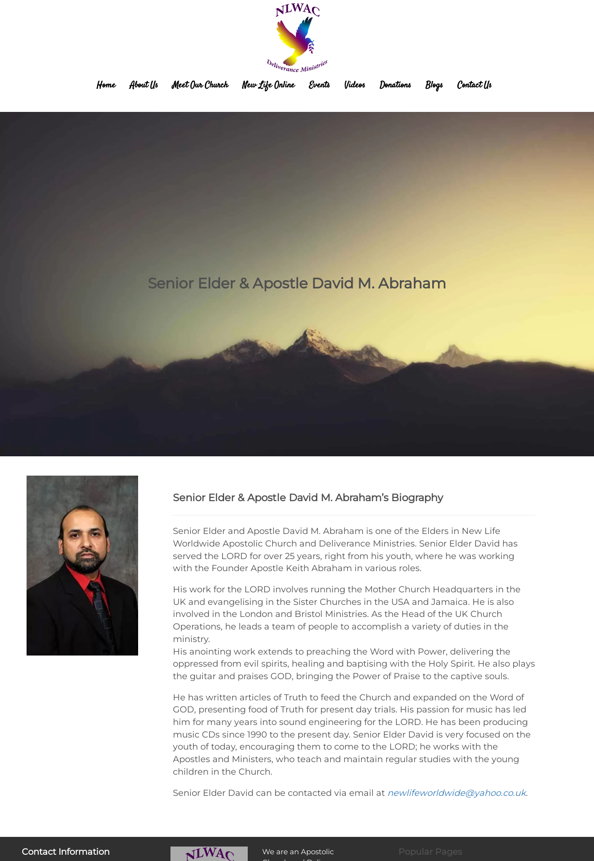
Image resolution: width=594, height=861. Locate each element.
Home (106, 85)
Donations (395, 85)
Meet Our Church (200, 85)
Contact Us (474, 85)
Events (319, 85)
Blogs (434, 85)
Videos (354, 85)
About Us (144, 85)
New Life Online (268, 85)
